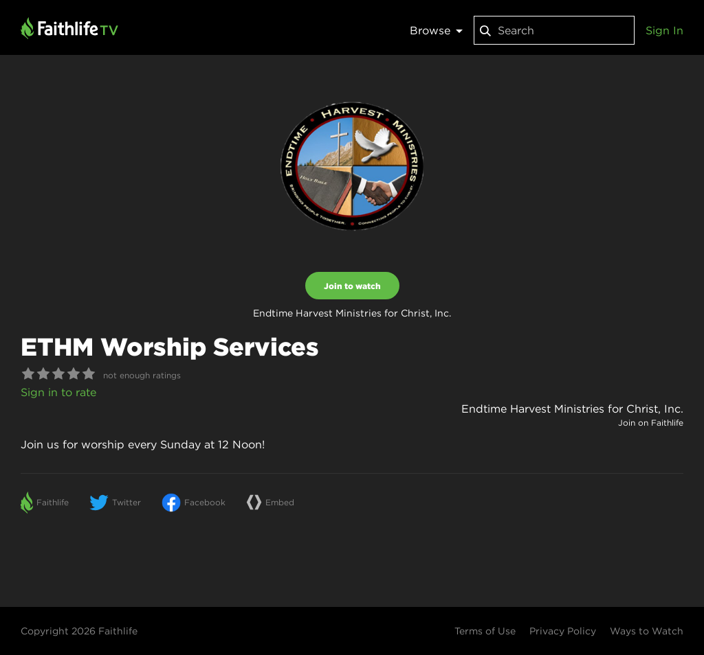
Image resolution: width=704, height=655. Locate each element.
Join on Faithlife (650, 422)
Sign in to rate (58, 392)
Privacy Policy (562, 631)
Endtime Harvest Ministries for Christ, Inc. (572, 408)
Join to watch (352, 285)
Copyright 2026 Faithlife (79, 631)
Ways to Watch (646, 631)
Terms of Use (485, 631)
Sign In (664, 30)
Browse (436, 30)
